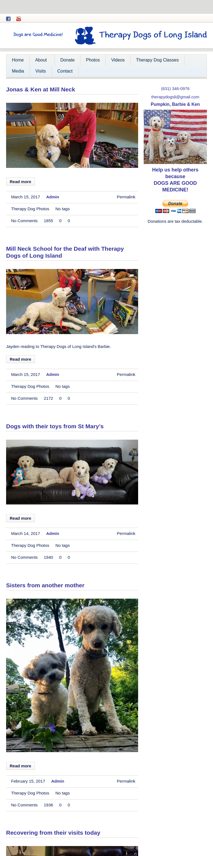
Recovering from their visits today (53, 832)
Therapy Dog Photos (30, 208)
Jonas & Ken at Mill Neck (40, 89)
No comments (24, 220)
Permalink (126, 196)
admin (52, 196)
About (40, 62)
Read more (20, 181)
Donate (67, 60)
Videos (118, 60)
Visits (41, 71)
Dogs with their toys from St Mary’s (55, 426)
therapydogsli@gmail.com (175, 96)
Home (18, 60)
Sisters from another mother (45, 585)
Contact (65, 71)
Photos (93, 60)
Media (18, 71)
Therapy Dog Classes (157, 60)
